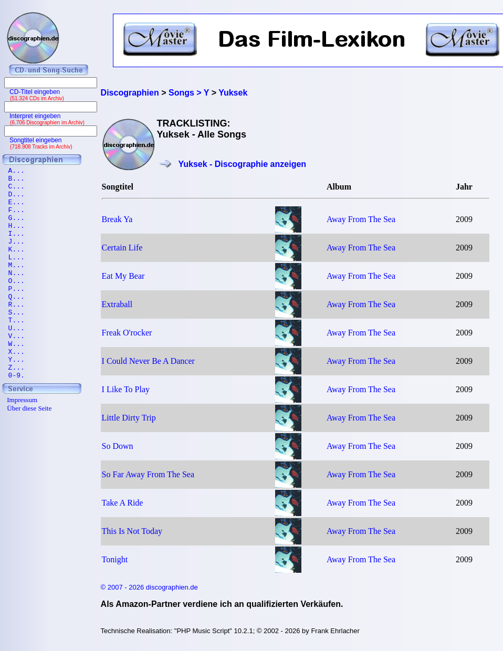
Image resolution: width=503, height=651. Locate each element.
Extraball (117, 304)
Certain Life (122, 247)
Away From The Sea (361, 219)
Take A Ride (122, 502)
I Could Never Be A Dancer (148, 360)
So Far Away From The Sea (148, 474)
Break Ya (117, 219)
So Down (117, 446)
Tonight (115, 559)
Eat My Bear (123, 275)
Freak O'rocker (127, 332)
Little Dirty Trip (129, 417)
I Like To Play (126, 389)
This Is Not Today (132, 531)
